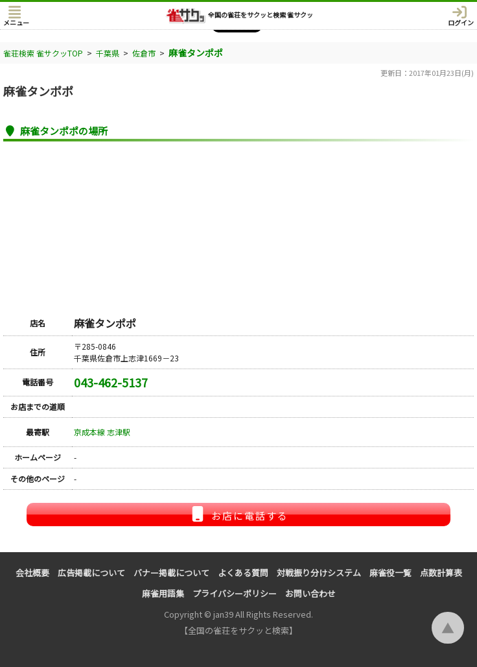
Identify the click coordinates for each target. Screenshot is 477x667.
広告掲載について (91, 572)
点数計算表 (441, 572)
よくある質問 (243, 572)
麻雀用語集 (163, 593)
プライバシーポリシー (234, 593)
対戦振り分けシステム (319, 572)
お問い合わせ (310, 593)
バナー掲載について (171, 572)
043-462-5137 (111, 382)
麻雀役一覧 (390, 572)
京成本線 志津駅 (102, 431)
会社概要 (32, 572)
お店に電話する (238, 514)
